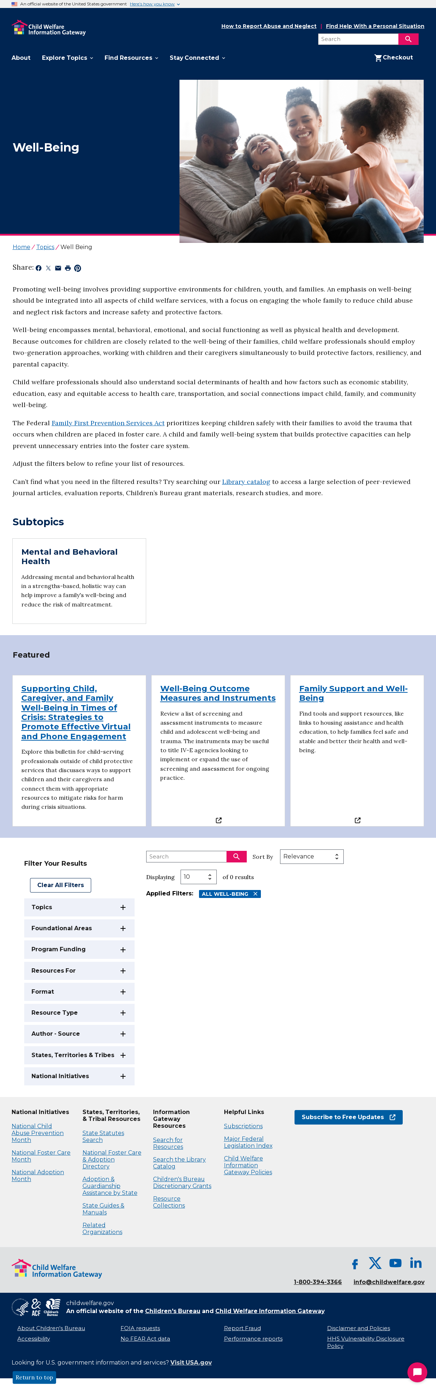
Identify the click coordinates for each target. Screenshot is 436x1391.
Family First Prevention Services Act (108, 423)
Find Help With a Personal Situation (375, 26)
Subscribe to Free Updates (348, 1117)
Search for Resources (168, 1143)
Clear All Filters (60, 885)
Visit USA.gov (191, 1362)
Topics (41, 907)
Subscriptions (243, 1126)
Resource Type (54, 1012)
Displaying (160, 877)
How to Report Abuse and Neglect (269, 26)
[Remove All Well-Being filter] (255, 894)
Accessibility (33, 1339)
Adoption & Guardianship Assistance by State (109, 1186)
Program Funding (58, 949)
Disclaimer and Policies (358, 1328)
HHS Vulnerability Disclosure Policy (366, 1343)
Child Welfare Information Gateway (270, 1311)
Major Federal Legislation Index (248, 1142)
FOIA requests (140, 1328)
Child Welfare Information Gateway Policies (248, 1165)
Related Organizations (102, 1228)
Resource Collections (169, 1202)
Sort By (263, 856)
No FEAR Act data (145, 1339)
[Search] (408, 39)
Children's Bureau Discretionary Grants (182, 1182)
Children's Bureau (172, 1311)
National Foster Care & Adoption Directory (111, 1159)
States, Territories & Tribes (72, 1055)
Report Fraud (242, 1328)
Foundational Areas (61, 928)
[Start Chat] (417, 1372)
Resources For (53, 970)
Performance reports (253, 1339)
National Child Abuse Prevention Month (38, 1133)
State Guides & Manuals (103, 1209)
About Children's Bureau (51, 1328)
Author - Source (55, 1033)
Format (42, 991)
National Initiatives (60, 1076)
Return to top (34, 1377)
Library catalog (246, 481)
